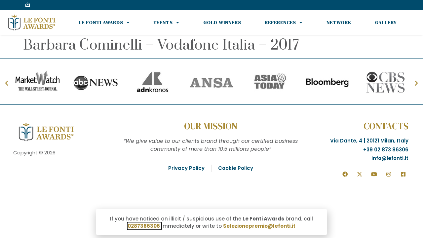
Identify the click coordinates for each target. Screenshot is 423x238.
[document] (211, 119)
